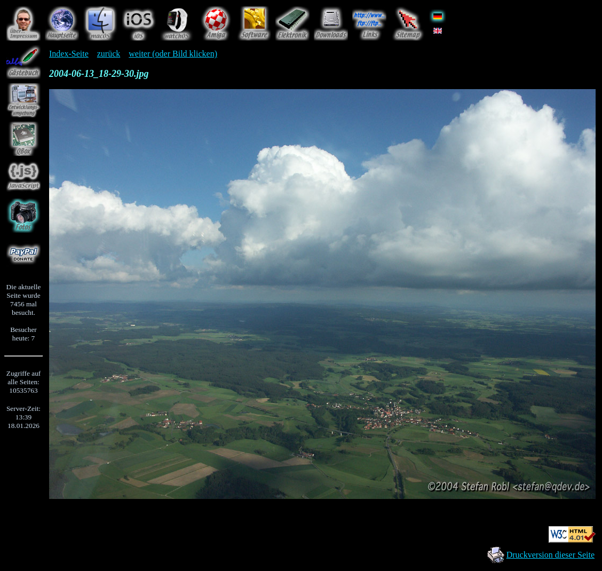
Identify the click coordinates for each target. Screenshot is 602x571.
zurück (109, 53)
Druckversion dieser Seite (550, 554)
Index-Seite (69, 53)
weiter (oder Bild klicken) (173, 53)
